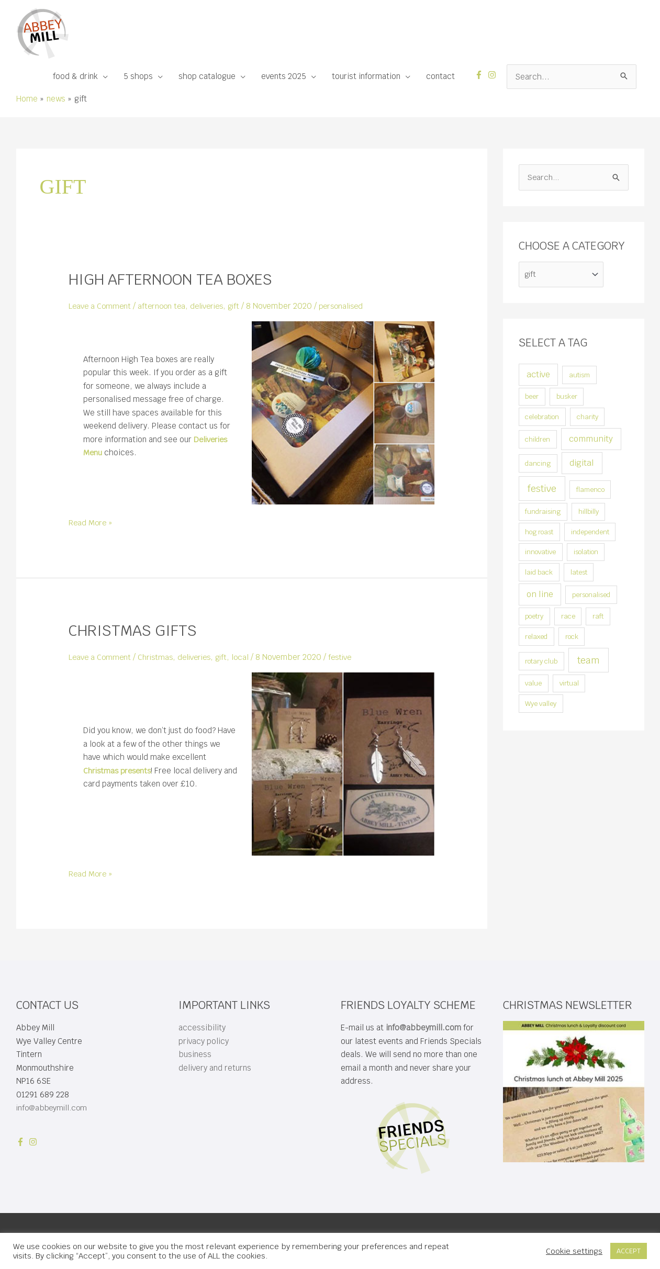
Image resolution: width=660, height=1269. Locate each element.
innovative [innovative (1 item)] (540, 553)
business (194, 1054)
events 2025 (283, 76)
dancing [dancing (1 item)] (538, 464)
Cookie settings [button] (574, 1251)
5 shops (138, 76)
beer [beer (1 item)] (532, 398)
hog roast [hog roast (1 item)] (539, 533)
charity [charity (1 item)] (587, 417)
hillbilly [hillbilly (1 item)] (588, 513)
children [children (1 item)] (537, 440)
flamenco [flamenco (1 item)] (590, 490)
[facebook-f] (480, 75)
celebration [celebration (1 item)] (542, 417)
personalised (351, 306)
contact (440, 76)
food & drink (75, 76)
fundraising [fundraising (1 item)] (543, 513)
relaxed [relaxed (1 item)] (536, 637)
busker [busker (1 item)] (566, 398)
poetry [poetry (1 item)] (534, 617)
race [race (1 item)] (568, 617)
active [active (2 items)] (538, 375)
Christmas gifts (136, 630)
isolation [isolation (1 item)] (586, 553)
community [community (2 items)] (591, 439)
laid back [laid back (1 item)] (539, 573)
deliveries (212, 306)
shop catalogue (207, 76)
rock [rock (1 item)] (571, 637)
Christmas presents (119, 770)
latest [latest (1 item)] (578, 573)
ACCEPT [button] (629, 1250)
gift (241, 306)
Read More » (91, 523)
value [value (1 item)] (533, 684)
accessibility (202, 1027)
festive (349, 656)
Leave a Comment (101, 306)
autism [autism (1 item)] (579, 376)
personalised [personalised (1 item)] (591, 595)
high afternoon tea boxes (176, 279)
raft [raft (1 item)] (597, 617)
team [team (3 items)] (588, 661)
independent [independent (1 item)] (590, 533)
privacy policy (203, 1041)
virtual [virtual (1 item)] (569, 684)
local (249, 656)
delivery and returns (214, 1067)
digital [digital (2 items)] (581, 463)
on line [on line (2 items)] (540, 595)
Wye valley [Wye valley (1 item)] (540, 704)
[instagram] (493, 75)
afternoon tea (164, 306)
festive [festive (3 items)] (542, 490)
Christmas (158, 656)
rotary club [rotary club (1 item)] (541, 662)
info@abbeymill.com (54, 1107)
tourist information (366, 76)
